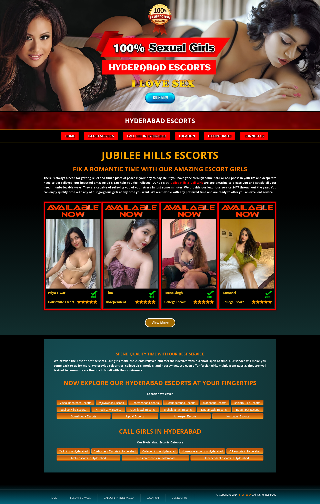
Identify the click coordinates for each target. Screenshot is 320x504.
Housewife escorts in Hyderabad (202, 450)
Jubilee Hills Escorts (73, 409)
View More (160, 322)
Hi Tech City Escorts (108, 409)
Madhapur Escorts (214, 402)
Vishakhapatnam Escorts (75, 402)
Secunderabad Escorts (180, 402)
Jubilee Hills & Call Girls (186, 183)
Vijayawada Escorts (111, 402)
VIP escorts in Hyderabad (245, 450)
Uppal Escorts (135, 415)
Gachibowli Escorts (142, 409)
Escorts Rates (219, 136)
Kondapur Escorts (237, 415)
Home (69, 136)
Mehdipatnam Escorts (178, 409)
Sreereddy (245, 494)
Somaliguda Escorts (83, 415)
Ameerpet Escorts (185, 415)
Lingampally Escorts (214, 409)
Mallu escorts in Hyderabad (88, 457)
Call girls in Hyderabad (73, 450)
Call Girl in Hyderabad (146, 136)
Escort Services (101, 136)
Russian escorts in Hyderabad (155, 457)
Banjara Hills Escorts (247, 402)
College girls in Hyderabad (159, 450)
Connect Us (254, 136)
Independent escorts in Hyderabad (227, 457)
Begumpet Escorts (247, 409)
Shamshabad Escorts (145, 402)
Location (187, 136)
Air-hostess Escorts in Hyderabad (115, 450)
